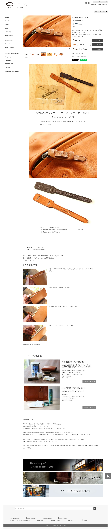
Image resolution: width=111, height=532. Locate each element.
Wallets (7, 17)
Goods (7, 24)
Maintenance (9, 35)
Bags (6, 28)
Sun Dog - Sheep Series (101, 11)
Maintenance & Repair (12, 71)
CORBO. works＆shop (12, 53)
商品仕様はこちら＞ (77, 53)
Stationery (8, 32)
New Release (8, 40)
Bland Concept (9, 47)
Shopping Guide (10, 57)
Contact (7, 67)
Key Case (7, 21)
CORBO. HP (9, 64)
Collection (8, 44)
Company (8, 60)
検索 (94, 508)
